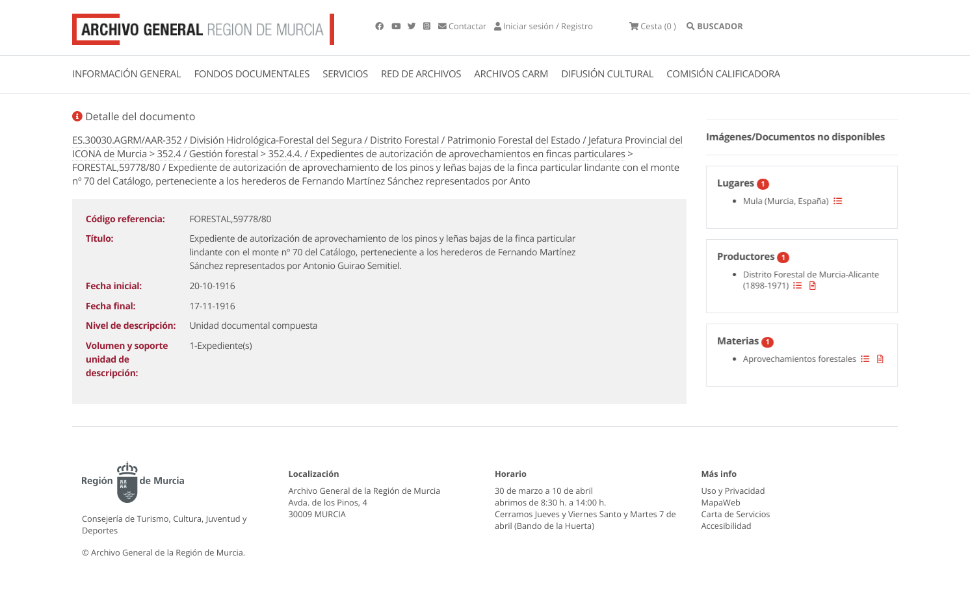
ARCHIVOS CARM (511, 74)
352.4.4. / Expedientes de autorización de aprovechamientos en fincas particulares (446, 154)
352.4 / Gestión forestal (207, 154)
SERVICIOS (345, 74)
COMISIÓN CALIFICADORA (723, 74)
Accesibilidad (726, 526)
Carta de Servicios (735, 514)
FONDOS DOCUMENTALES (251, 74)
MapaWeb (721, 502)
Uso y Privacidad (733, 490)
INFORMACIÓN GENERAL (126, 74)
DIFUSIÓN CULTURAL (607, 74)
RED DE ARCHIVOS (421, 74)
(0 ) (652, 26)
